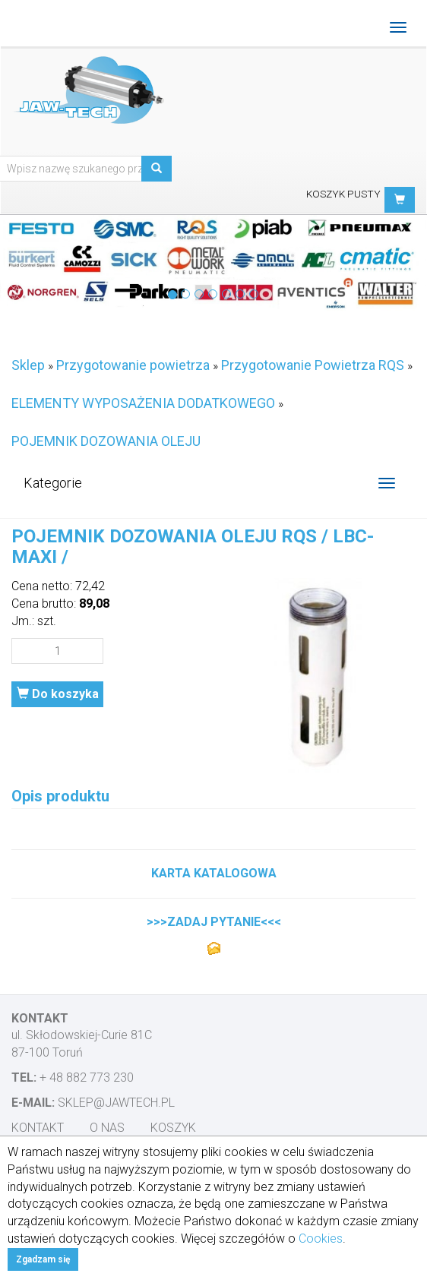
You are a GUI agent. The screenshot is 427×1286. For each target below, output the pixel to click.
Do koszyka (58, 694)
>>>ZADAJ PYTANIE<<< (214, 922)
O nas (107, 1127)
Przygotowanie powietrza (133, 365)
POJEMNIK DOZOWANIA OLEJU (106, 441)
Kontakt (37, 1127)
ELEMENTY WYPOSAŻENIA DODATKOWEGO (143, 403)
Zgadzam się (43, 1259)
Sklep (28, 365)
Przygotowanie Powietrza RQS (312, 365)
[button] (399, 200)
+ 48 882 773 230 (87, 1077)
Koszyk (173, 1127)
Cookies (321, 1238)
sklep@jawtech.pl (116, 1102)
